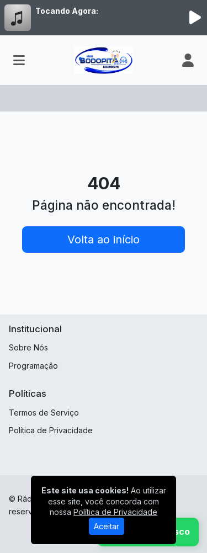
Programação (33, 365)
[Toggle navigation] (19, 60)
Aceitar (106, 526)
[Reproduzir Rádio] (195, 17)
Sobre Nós (28, 347)
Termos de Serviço (44, 412)
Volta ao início (103, 239)
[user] (188, 60)
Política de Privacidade (51, 430)
